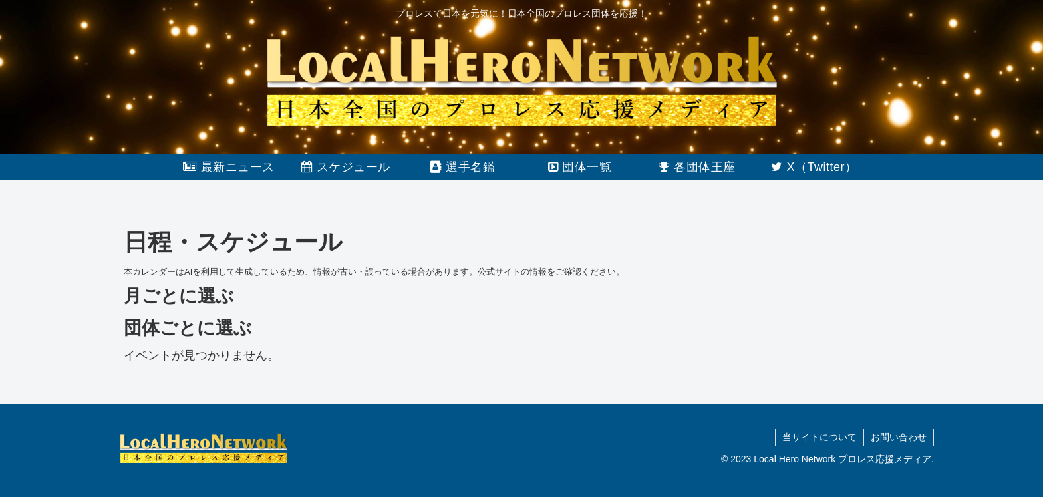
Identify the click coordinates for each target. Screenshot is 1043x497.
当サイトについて (819, 437)
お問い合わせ (899, 437)
